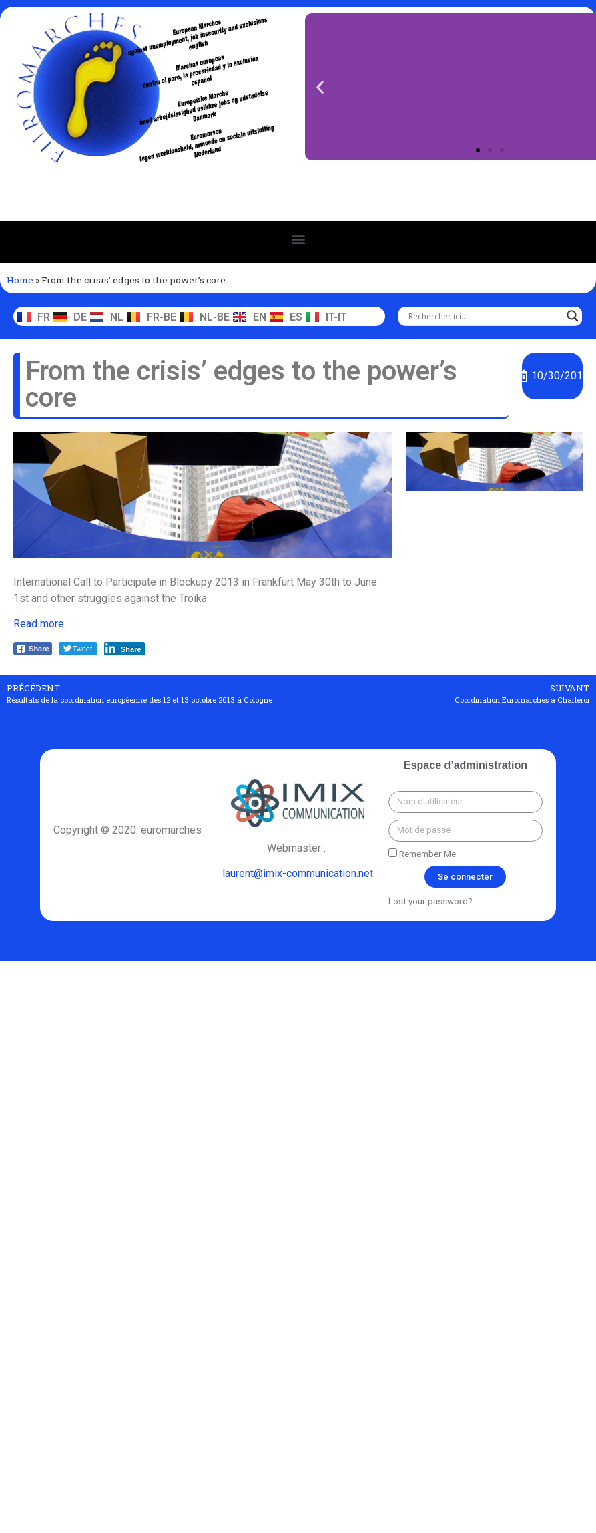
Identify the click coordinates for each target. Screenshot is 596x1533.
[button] (478, 150)
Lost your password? (430, 901)
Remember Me (422, 853)
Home (20, 280)
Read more (38, 623)
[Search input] (484, 316)
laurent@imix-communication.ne (296, 873)
